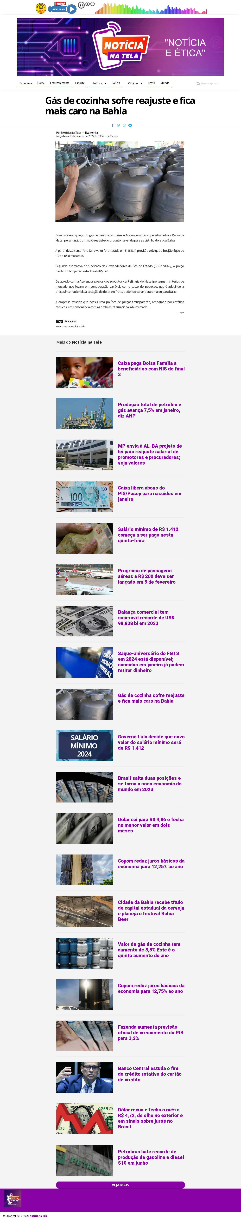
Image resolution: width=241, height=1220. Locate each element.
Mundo (165, 83)
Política (97, 83)
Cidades (133, 83)
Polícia (116, 83)
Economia (26, 83)
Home (41, 83)
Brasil (151, 83)
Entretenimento (59, 83)
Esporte (80, 83)
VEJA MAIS (120, 1185)
